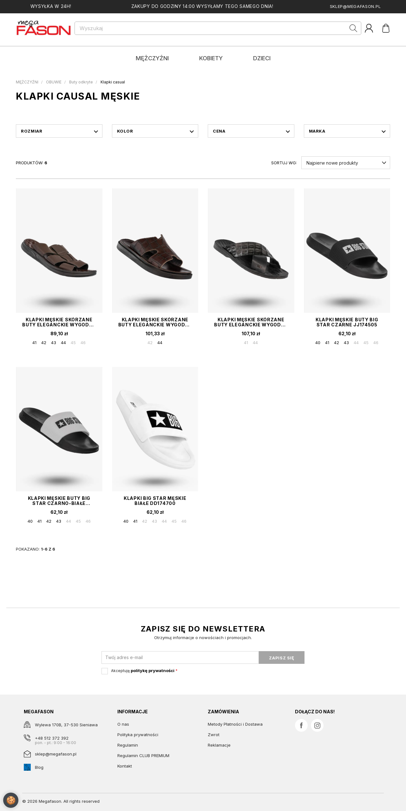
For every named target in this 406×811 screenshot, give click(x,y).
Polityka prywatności (137, 734)
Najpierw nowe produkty (332, 163)
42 (43, 342)
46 (83, 342)
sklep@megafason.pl (355, 6)
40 (317, 342)
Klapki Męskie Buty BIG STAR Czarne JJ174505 (347, 322)
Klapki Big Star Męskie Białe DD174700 (155, 501)
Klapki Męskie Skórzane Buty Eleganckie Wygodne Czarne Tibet (251, 322)
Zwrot (213, 734)
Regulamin (127, 745)
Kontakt (124, 765)
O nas (123, 724)
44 (63, 342)
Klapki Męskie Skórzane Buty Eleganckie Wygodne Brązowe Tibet (155, 322)
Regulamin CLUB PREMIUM (143, 755)
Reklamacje (219, 745)
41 (34, 342)
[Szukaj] (218, 28)
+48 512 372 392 (52, 738)
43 (53, 342)
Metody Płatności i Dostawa (235, 724)
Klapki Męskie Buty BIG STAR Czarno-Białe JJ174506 (59, 501)
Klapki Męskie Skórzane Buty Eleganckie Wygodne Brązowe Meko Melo (59, 322)
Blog (39, 767)
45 (73, 342)
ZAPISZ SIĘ (281, 657)
